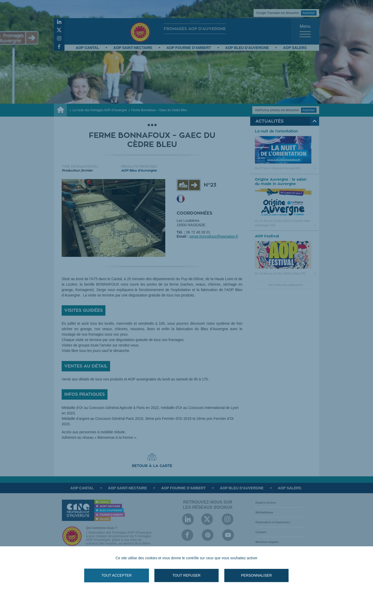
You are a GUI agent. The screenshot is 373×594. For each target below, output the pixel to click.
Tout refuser (186, 575)
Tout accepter (117, 575)
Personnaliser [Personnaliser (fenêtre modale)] (256, 575)
